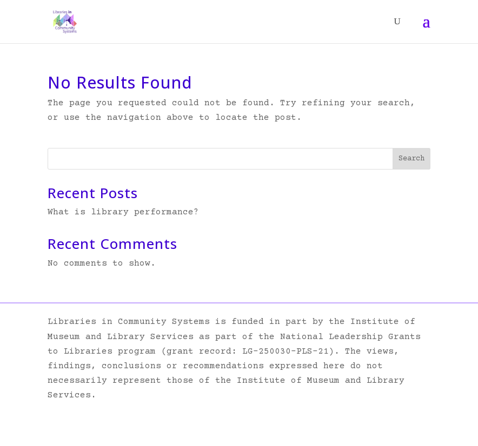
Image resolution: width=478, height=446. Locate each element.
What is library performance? (123, 212)
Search (411, 158)
